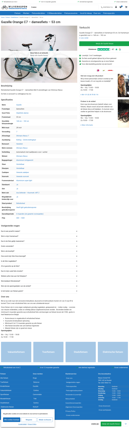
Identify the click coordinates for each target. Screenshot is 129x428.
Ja (17, 185)
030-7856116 (106, 383)
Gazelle (19, 105)
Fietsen (18, 13)
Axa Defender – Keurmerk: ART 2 (27, 193)
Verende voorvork (22, 176)
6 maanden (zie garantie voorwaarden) (29, 214)
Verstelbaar (20, 164)
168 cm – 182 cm (22, 121)
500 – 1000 (20, 218)
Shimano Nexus (22, 148)
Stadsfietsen (14, 17)
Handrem (19, 144)
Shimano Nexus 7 (22, 136)
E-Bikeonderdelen (55, 13)
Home (2, 17)
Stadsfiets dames (22, 113)
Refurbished (20, 203)
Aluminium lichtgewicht (24, 160)
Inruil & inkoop (86, 13)
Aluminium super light (24, 180)
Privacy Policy (32, 424)
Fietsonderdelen (39, 13)
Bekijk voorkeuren (45, 420)
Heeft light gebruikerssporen (26, 207)
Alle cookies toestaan (11, 420)
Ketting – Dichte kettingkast (26, 140)
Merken (26, 13)
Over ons (97, 13)
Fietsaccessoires (71, 13)
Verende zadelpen (22, 172)
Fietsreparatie (109, 13)
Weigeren (29, 420)
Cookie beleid (22, 424)
